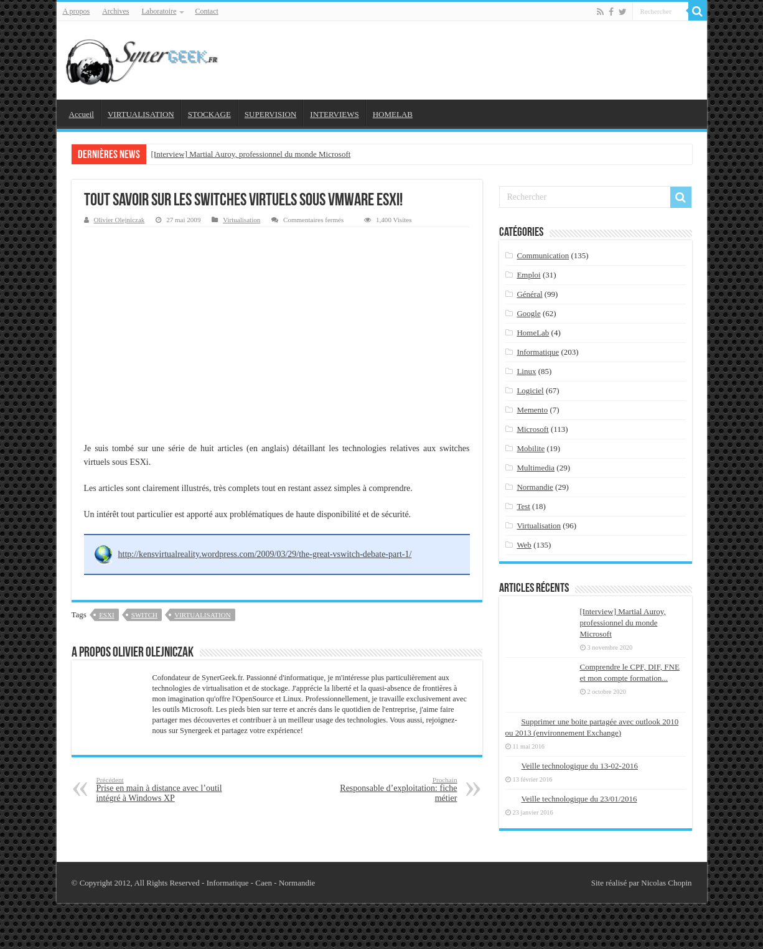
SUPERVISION (270, 114)
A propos (76, 11)
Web (524, 544)
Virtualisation (241, 219)
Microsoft (532, 429)
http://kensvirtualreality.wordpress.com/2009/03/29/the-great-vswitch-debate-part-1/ (265, 554)
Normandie (535, 487)
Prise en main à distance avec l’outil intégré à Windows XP (160, 789)
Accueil (81, 114)
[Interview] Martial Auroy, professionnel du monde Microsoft (251, 154)
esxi (106, 615)
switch (144, 615)
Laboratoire (159, 11)
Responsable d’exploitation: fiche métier (393, 789)
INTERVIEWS (334, 114)
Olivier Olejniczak (119, 219)
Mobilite (531, 448)
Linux (526, 371)
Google (528, 313)
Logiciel (530, 390)
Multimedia (536, 467)
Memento (532, 409)
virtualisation (202, 615)
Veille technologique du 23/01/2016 (579, 798)
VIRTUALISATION (141, 114)
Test (523, 506)
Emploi (528, 274)
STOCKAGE (209, 114)
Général (529, 294)
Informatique (538, 352)
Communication (543, 255)
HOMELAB (393, 114)
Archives (115, 11)
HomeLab (533, 332)
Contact (206, 11)
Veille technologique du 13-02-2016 (580, 765)
